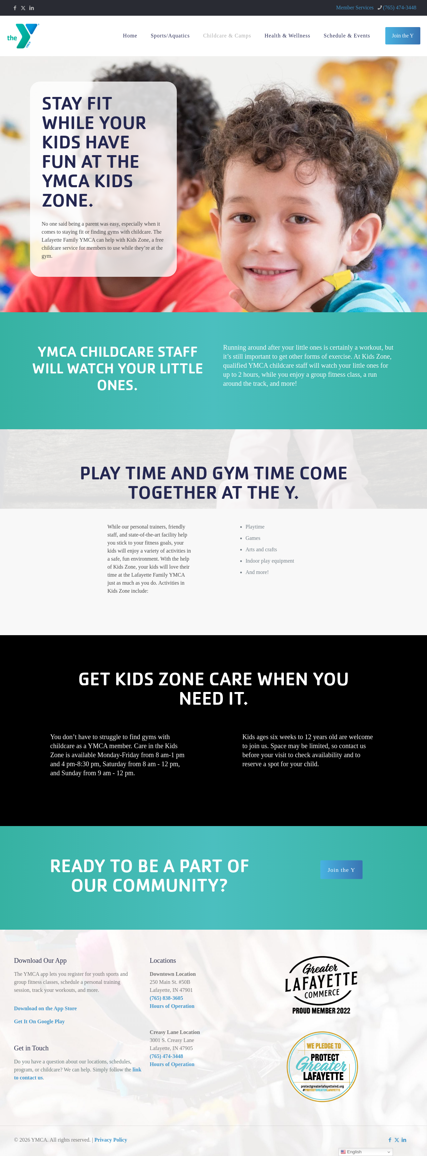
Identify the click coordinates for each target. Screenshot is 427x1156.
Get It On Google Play (39, 1021)
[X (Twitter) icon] (23, 8)
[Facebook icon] (14, 8)
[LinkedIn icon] (31, 8)
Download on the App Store (45, 1008)
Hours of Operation (172, 1006)
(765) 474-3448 (166, 1056)
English (351, 1152)
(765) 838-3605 (166, 998)
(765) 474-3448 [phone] (399, 7)
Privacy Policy (110, 1140)
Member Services (355, 7)
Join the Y (403, 35)
